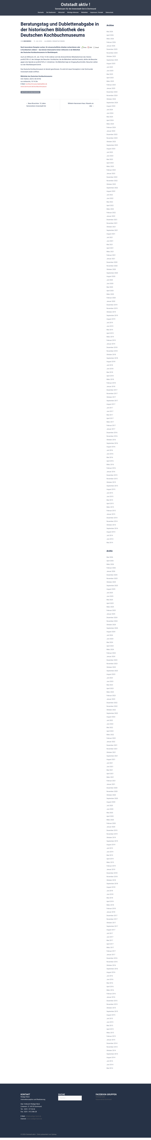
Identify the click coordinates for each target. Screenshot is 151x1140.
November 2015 (112, 481)
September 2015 (112, 488)
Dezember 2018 (112, 350)
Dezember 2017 (112, 392)
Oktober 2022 (111, 186)
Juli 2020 (110, 282)
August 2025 (111, 66)
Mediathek (84, 12)
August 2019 (111, 321)
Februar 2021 (111, 257)
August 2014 (111, 534)
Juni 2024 (110, 115)
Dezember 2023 (112, 137)
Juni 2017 (110, 414)
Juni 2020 (110, 286)
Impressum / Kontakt (96, 12)
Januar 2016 (111, 474)
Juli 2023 (110, 155)
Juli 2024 (110, 112)
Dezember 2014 (112, 520)
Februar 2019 (111, 343)
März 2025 (110, 83)
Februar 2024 (111, 130)
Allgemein (48, 43)
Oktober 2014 (111, 527)
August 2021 (111, 236)
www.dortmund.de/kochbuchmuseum (34, 89)
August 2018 (111, 364)
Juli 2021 (110, 240)
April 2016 (110, 463)
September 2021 (112, 233)
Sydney (54, 1137)
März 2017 (110, 424)
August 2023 (111, 151)
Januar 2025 (111, 91)
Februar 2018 (111, 385)
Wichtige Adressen (72, 12)
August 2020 (111, 279)
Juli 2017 (110, 410)
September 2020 (112, 275)
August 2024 (111, 108)
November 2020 (112, 268)
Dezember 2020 (112, 264)
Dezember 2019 (112, 307)
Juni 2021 (110, 243)
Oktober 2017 (111, 399)
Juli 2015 (110, 495)
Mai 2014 (110, 545)
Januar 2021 (111, 261)
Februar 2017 (111, 428)
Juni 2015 (110, 499)
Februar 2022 (111, 215)
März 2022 (110, 211)
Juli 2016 (110, 453)
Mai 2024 (110, 119)
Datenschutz (109, 12)
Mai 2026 (110, 34)
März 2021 (110, 254)
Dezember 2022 (112, 179)
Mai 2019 (110, 332)
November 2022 (112, 183)
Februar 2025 (111, 87)
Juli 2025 (110, 69)
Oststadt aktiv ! (75, 4)
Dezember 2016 (112, 435)
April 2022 (110, 208)
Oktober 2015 (111, 484)
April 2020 (110, 293)
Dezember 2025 (112, 52)
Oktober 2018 (111, 357)
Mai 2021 (110, 247)
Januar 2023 (111, 176)
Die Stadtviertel (51, 12)
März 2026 (110, 41)
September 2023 (112, 147)
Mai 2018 (110, 374)
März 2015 (110, 509)
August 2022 (111, 193)
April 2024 (110, 123)
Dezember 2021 (112, 222)
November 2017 (112, 396)
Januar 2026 (111, 48)
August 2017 (111, 406)
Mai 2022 (110, 204)
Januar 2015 (111, 516)
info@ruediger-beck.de (33, 1118)
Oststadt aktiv (100, 1099)
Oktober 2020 (111, 272)
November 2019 (112, 311)
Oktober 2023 (111, 144)
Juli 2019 (110, 325)
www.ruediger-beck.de (34, 1121)
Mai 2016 (110, 460)
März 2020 (110, 296)
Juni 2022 (110, 201)
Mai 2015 (110, 502)
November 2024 (112, 98)
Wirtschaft (61, 12)
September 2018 (112, 360)
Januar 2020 (111, 304)
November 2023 (112, 140)
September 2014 (112, 531)
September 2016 (112, 445)
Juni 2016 (110, 456)
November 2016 (112, 438)
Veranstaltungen (58, 43)
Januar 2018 (111, 389)
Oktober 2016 (111, 442)
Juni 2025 (110, 73)
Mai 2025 (110, 76)
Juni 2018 (110, 371)
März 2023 (110, 169)
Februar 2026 (111, 45)
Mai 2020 (110, 289)
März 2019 (110, 339)
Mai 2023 (110, 162)
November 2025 (112, 55)
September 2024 (112, 105)
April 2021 (110, 250)
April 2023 (110, 165)
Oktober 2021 (111, 229)
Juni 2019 (110, 328)
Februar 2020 (111, 300)
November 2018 (112, 353)
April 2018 (110, 378)
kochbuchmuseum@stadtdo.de (36, 86)
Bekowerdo (27, 43)
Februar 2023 (111, 172)
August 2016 (111, 449)
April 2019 (110, 335)
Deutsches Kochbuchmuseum (30, 94)
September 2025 (112, 62)
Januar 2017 (111, 431)
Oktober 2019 (111, 314)
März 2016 (110, 467)
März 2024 (110, 126)
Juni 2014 (110, 541)
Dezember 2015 (112, 477)
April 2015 (110, 506)
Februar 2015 (111, 513)
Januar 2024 (111, 133)
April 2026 (110, 37)
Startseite (41, 12)
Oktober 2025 (111, 59)
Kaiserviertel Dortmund (104, 1102)
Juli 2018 (110, 367)
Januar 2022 (111, 218)
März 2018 (110, 382)
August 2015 (111, 492)
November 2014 (112, 524)
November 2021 (112, 225)
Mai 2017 (110, 417)
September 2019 (112, 318)
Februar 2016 (111, 470)
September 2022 (112, 190)
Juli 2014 (110, 538)
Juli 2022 (110, 197)
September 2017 (112, 403)
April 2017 (110, 421)
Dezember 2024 (112, 94)
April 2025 (110, 80)
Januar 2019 (111, 346)
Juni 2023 (110, 158)
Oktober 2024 (111, 101)
